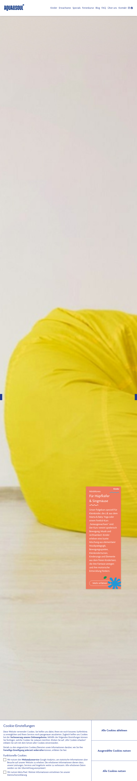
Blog (98, 7)
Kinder (54, 7)
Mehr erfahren (100, 583)
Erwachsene (65, 7)
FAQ (104, 7)
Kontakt (123, 7)
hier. (65, 750)
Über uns (112, 7)
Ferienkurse (88, 7)
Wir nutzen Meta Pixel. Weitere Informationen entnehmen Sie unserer (38, 773)
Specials (77, 7)
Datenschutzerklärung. (17, 775)
